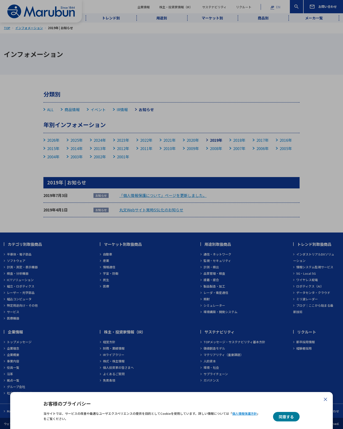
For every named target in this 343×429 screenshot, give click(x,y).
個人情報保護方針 (244, 413)
